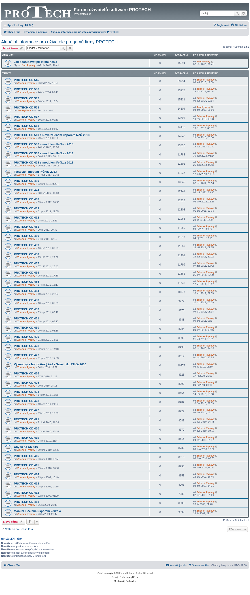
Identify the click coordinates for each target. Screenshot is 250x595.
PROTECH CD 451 (26, 318)
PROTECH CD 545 (26, 80)
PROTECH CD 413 (26, 483)
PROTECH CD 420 (26, 428)
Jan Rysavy (29, 65)
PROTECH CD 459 (26, 245)
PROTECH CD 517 (26, 116)
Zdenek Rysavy (26, 83)
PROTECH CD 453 (26, 300)
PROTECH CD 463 (26, 208)
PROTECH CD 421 (26, 419)
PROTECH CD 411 (26, 502)
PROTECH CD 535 (26, 98)
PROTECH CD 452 (26, 309)
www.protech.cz (82, 14)
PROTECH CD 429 (26, 336)
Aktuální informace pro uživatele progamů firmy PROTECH (59, 41)
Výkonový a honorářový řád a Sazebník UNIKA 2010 (50, 364)
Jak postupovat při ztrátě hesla (35, 62)
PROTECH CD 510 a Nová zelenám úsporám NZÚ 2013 (52, 135)
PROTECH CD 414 (26, 474)
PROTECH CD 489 (26, 181)
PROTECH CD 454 (26, 291)
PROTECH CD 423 (26, 401)
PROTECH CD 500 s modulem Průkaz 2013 (43, 153)
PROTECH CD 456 (26, 272)
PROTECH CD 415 (26, 465)
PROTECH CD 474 (26, 190)
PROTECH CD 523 (26, 107)
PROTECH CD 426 (26, 373)
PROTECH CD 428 (26, 346)
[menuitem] (29, 25)
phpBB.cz (133, 577)
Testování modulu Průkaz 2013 (35, 171)
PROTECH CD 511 (26, 126)
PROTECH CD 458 (26, 254)
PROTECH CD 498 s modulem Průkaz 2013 (43, 162)
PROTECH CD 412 (26, 492)
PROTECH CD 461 (26, 226)
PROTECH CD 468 (26, 199)
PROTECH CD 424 (26, 391)
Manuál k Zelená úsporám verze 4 (37, 511)
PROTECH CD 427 (26, 355)
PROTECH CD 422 (26, 410)
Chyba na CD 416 (26, 446)
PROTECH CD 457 (26, 263)
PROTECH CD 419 (26, 437)
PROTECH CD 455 (26, 281)
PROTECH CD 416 (26, 456)
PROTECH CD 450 (26, 327)
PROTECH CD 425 (26, 382)
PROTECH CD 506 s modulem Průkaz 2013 (43, 144)
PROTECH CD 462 (26, 217)
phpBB (113, 573)
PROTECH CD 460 (26, 236)
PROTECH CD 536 (26, 89)
